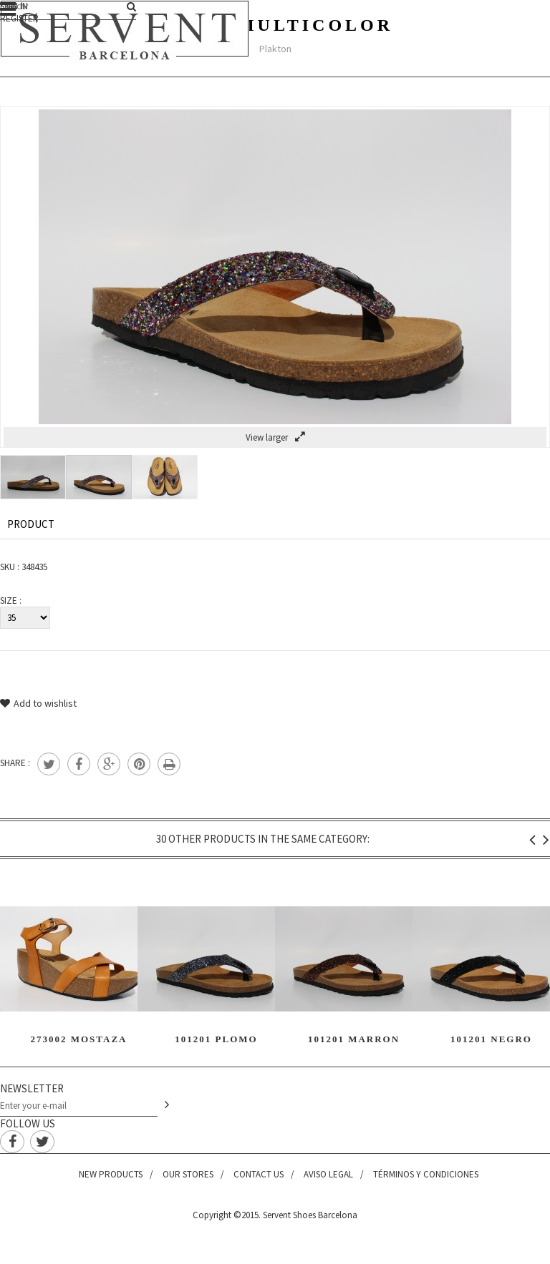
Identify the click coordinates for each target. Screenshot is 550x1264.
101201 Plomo (216, 1039)
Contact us (258, 1174)
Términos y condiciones (425, 1174)
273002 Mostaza (78, 1039)
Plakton (275, 48)
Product (30, 524)
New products (111, 1174)
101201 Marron (354, 1039)
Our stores (188, 1174)
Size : (10, 600)
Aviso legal (328, 1174)
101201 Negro (491, 1039)
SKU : (9, 567)
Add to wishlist (38, 703)
